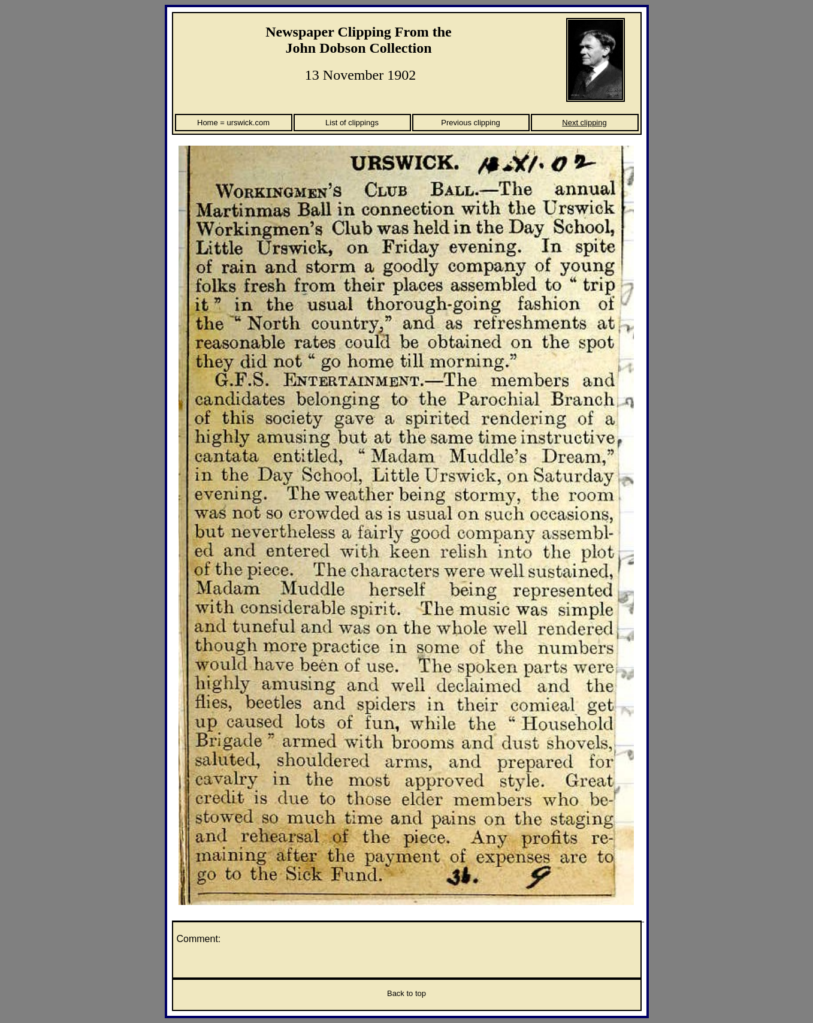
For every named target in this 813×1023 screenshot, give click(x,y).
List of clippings (352, 122)
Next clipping (584, 122)
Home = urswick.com (233, 122)
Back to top (406, 993)
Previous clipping (470, 122)
